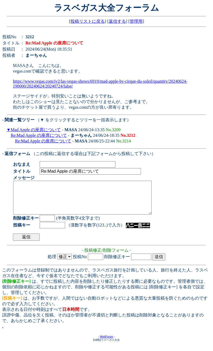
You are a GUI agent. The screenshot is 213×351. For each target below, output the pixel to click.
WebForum (106, 343)
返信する (117, 21)
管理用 (136, 21)
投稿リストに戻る (87, 21)
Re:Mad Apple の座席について (39, 135)
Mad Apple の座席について (36, 129)
